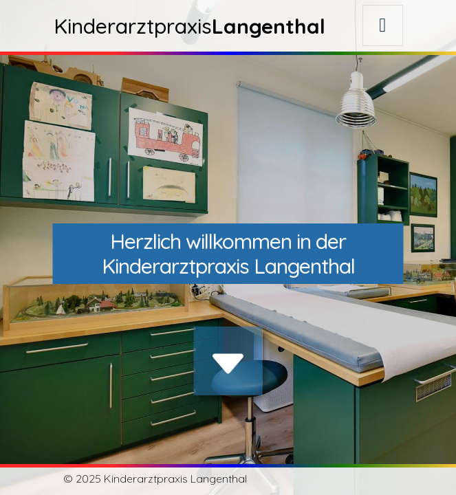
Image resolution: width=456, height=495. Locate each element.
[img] (228, 364)
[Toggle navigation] (382, 25)
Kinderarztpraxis (189, 26)
